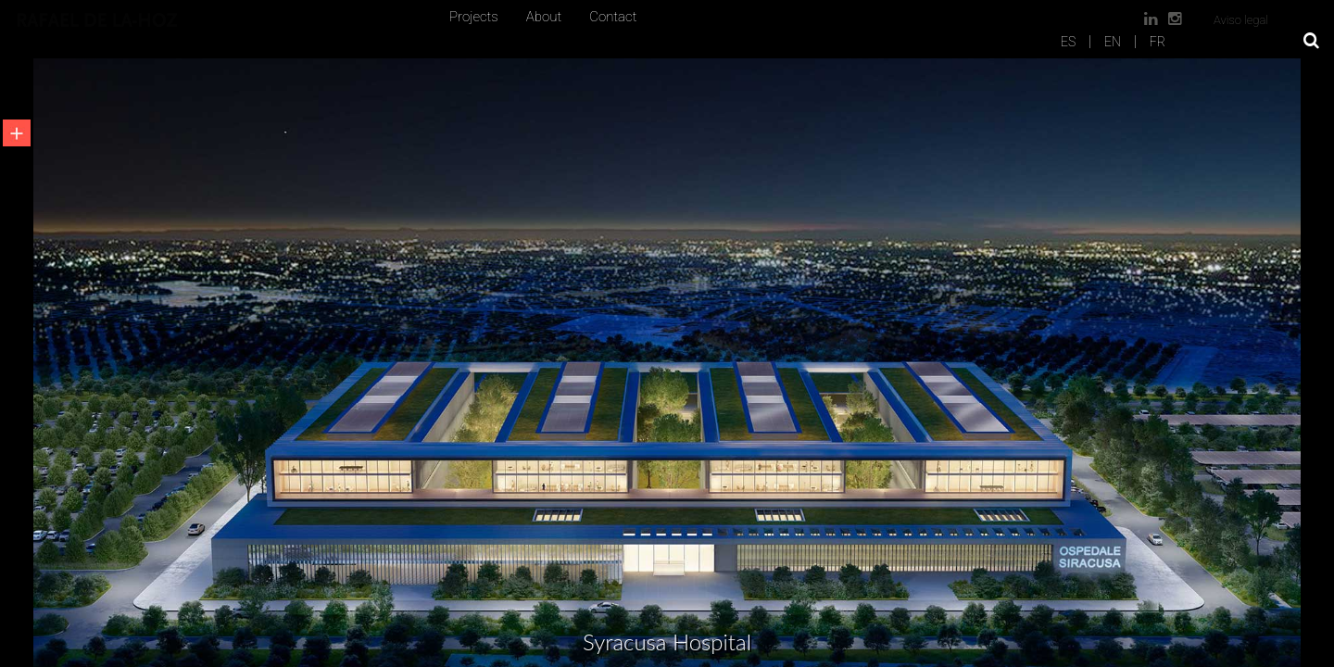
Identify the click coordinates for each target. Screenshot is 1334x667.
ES (1068, 41)
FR (1157, 41)
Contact (612, 16)
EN (1112, 41)
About (543, 16)
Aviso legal (1241, 20)
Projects (473, 16)
